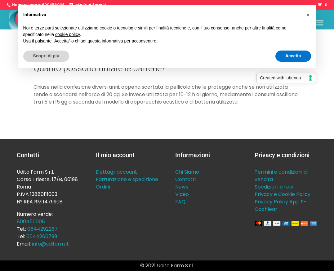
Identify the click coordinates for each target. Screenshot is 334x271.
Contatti (185, 179)
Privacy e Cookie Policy (282, 194)
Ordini (103, 186)
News (181, 186)
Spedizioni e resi (274, 186)
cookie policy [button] (67, 34)
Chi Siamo (187, 171)
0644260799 (41, 236)
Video (182, 194)
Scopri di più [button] (46, 55)
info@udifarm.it (50, 243)
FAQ (180, 201)
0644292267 (42, 229)
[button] (308, 15)
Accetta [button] (293, 55)
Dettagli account (116, 171)
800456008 (31, 221)
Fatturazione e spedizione (127, 179)
